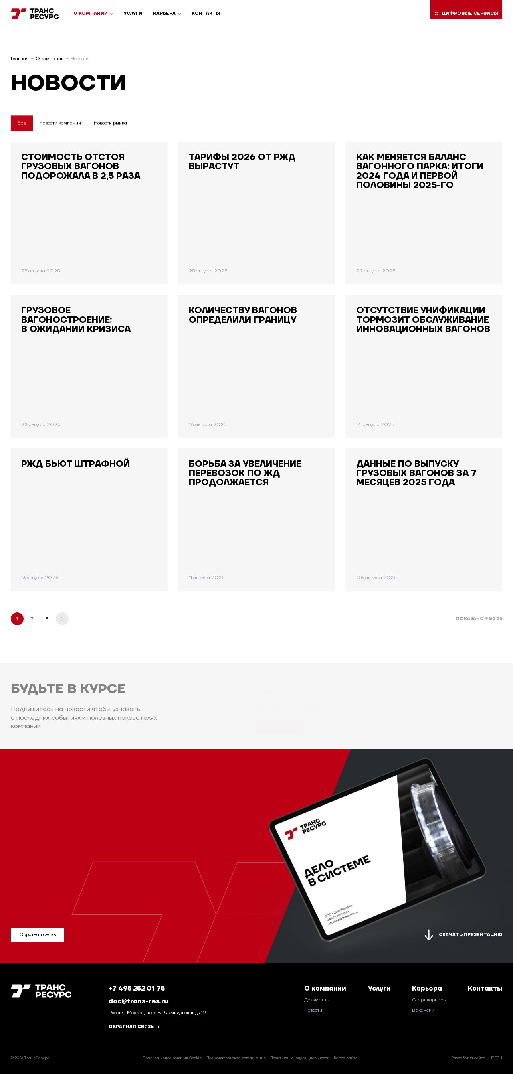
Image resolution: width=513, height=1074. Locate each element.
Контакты (206, 14)
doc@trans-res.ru (138, 1001)
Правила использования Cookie (172, 1058)
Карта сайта (346, 1058)
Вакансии (423, 1010)
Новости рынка (110, 123)
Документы (317, 1000)
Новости (313, 1010)
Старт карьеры (429, 1000)
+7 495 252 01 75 (137, 988)
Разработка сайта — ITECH (476, 1058)
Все (21, 123)
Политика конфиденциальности (299, 1058)
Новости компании (60, 123)
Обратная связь (134, 1027)
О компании (93, 14)
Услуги (133, 14)
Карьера (167, 14)
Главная (20, 59)
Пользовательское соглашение (236, 1058)
